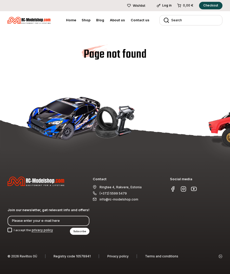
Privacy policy (118, 256)
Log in (164, 6)
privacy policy (43, 230)
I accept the (34, 230)
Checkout (210, 5)
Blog (100, 20)
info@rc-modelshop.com (119, 199)
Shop (86, 20)
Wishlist (136, 5)
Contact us (140, 20)
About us (117, 20)
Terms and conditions (161, 256)
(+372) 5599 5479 (113, 193)
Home (71, 20)
